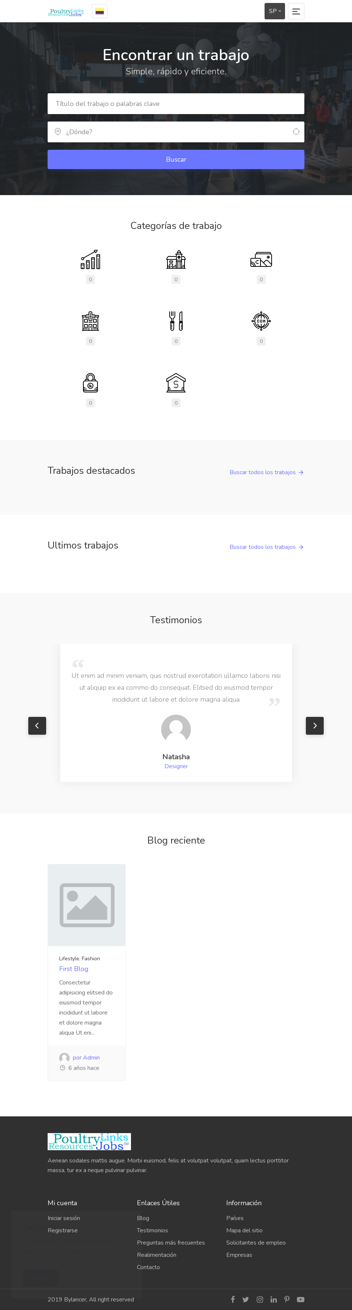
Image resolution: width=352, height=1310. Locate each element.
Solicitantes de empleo (256, 1243)
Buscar (176, 159)
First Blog (74, 968)
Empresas (239, 1255)
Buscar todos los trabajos (263, 472)
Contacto (148, 1267)
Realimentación (156, 1255)
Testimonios (152, 1230)
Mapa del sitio (244, 1230)
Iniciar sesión (64, 1218)
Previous (37, 726)
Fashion (91, 958)
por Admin (79, 1058)
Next (315, 726)
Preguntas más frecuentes (171, 1243)
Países (235, 1218)
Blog (143, 1218)
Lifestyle (69, 958)
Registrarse (63, 1230)
